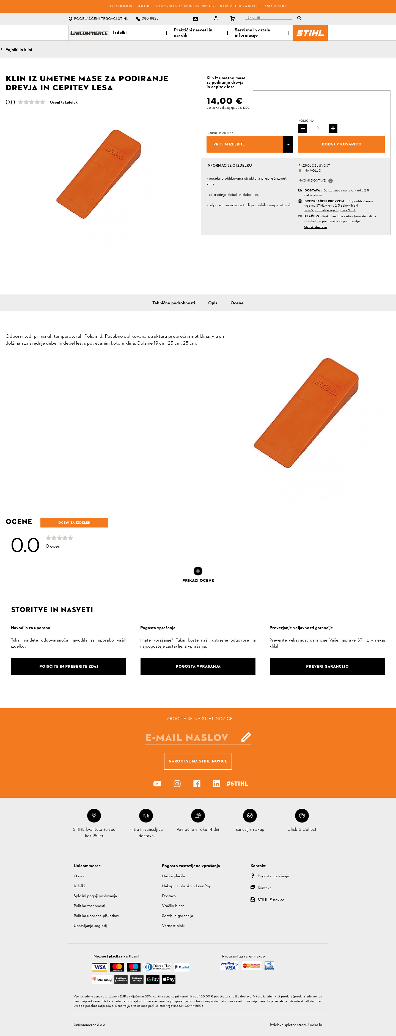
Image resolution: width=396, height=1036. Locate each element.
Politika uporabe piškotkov (96, 916)
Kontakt (264, 888)
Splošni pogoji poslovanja (95, 896)
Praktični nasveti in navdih (201, 33)
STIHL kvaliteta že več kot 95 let (94, 833)
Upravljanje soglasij (90, 926)
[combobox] (250, 144)
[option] (100, 179)
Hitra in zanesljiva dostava (146, 833)
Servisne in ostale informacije (262, 33)
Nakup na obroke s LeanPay (186, 886)
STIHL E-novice (271, 900)
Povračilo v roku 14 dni (198, 830)
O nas (79, 876)
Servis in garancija (177, 916)
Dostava (169, 896)
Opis (212, 303)
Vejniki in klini (19, 50)
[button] (330, 180)
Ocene (237, 303)
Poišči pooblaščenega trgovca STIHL (330, 210)
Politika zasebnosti (89, 906)
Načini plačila (173, 876)
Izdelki (140, 32)
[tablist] (274, 19)
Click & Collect (302, 830)
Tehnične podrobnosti (173, 303)
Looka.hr (315, 1025)
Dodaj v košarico (342, 144)
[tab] (227, 82)
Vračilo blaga (173, 906)
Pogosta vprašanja (273, 876)
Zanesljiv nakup (249, 830)
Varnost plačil (174, 926)
